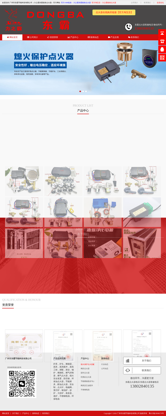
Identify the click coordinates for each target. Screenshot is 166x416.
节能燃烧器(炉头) (87, 381)
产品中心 (73, 37)
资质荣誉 (52, 37)
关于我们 (15, 413)
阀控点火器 (85, 369)
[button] (80, 91)
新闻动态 (93, 37)
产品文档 (113, 37)
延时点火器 (85, 373)
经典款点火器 (86, 377)
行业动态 (104, 364)
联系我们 (147, 3)
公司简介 (134, 3)
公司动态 (104, 369)
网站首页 (12, 37)
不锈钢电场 (85, 390)
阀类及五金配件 (87, 385)
